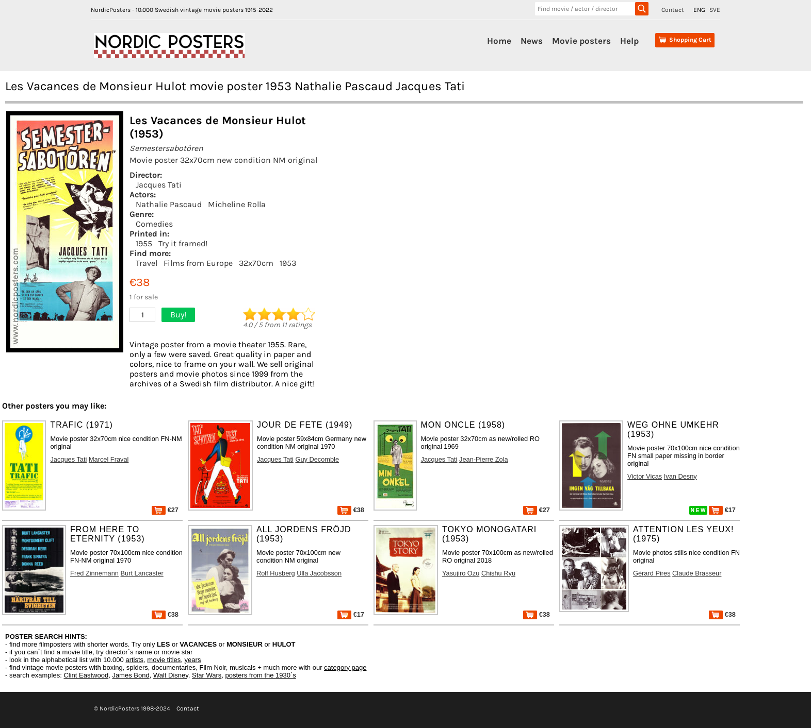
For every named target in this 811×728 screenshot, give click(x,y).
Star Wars (206, 675)
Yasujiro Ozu (460, 573)
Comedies (154, 224)
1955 (144, 243)
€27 (165, 510)
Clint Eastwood (85, 675)
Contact (672, 9)
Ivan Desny (680, 476)
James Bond (130, 675)
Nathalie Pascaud (169, 204)
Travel (146, 263)
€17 (722, 510)
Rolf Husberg (275, 573)
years (193, 660)
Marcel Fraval (109, 459)
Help (629, 41)
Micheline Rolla (237, 204)
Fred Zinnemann (94, 573)
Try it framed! (182, 243)
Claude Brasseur (696, 573)
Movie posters (581, 41)
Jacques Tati (159, 185)
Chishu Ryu (498, 573)
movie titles (164, 660)
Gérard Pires (652, 573)
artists (134, 660)
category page (345, 667)
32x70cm (256, 263)
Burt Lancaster (142, 573)
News (532, 41)
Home (499, 41)
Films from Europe (198, 263)
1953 (288, 263)
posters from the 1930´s (260, 675)
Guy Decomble (317, 459)
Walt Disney (170, 675)
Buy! (178, 314)
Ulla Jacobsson (319, 573)
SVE (714, 9)
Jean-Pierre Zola (483, 459)
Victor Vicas (644, 476)
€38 (350, 510)
